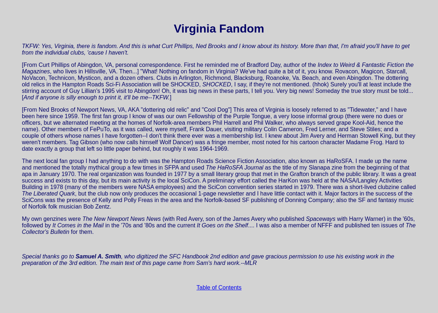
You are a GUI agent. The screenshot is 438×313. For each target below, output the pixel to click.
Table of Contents (219, 287)
